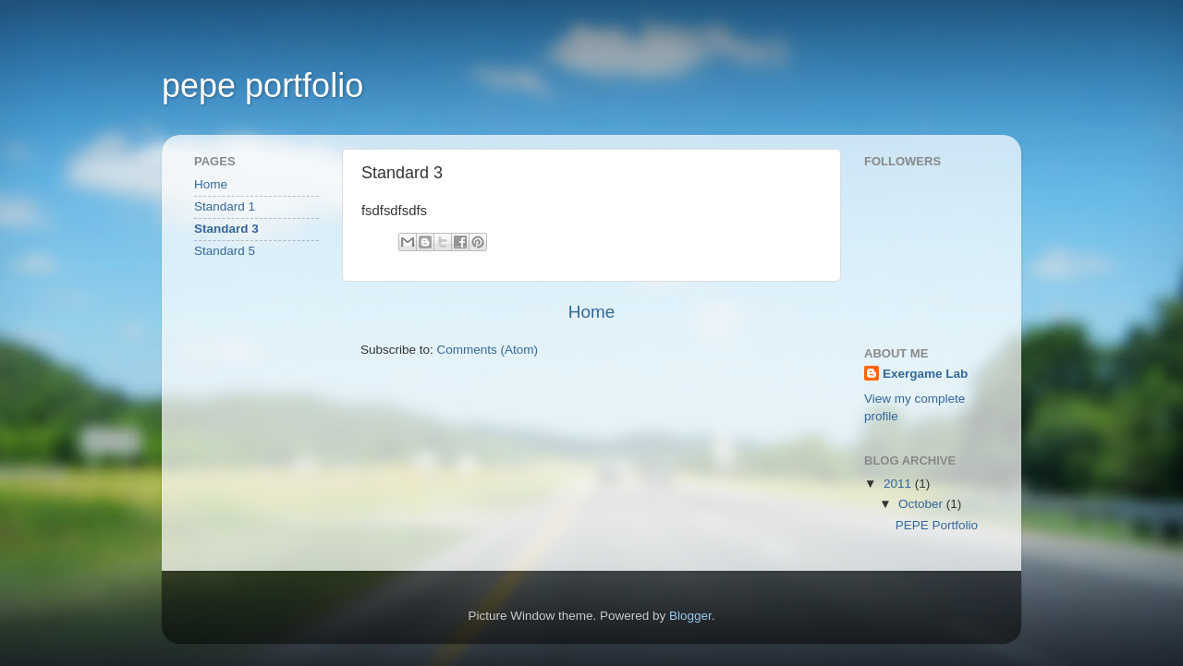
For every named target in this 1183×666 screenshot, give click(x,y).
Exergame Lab (925, 374)
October (922, 504)
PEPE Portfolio (937, 525)
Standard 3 (226, 229)
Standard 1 (224, 206)
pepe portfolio (262, 85)
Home (591, 311)
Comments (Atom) (488, 350)
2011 (899, 483)
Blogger (690, 616)
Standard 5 (224, 251)
